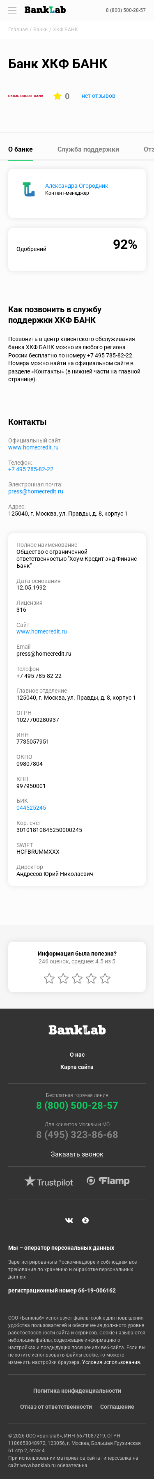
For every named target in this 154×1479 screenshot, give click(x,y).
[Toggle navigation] (12, 10)
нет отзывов (98, 95)
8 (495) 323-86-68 (77, 1134)
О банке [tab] (20, 149)
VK (69, 1220)
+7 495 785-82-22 (30, 469)
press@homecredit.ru (35, 491)
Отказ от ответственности (56, 1406)
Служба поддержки (88, 149)
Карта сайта (77, 1067)
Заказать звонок (77, 1154)
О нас (77, 1054)
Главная (18, 29)
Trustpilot (49, 1181)
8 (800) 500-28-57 (126, 10)
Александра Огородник (76, 185)
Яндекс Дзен (85, 1220)
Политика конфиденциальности (77, 1390)
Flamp (108, 1181)
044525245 (31, 807)
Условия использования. (111, 1362)
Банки (40, 29)
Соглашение (117, 1406)
